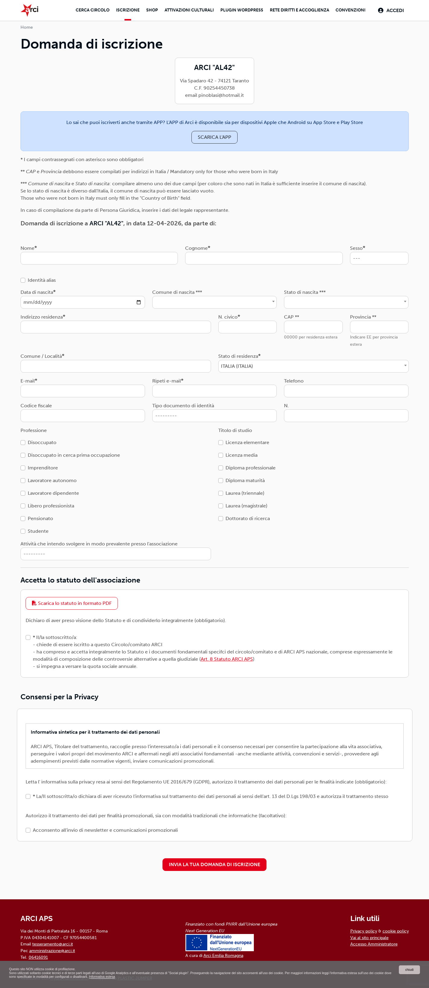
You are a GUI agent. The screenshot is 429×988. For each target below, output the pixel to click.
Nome (27, 247)
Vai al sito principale (369, 936)
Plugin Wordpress (239, 10)
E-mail (28, 380)
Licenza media (241, 454)
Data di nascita (37, 291)
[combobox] (214, 301)
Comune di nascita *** (177, 291)
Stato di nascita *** (305, 291)
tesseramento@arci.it (52, 943)
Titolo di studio (235, 429)
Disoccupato (42, 441)
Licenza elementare (247, 441)
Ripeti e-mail (166, 380)
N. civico (228, 316)
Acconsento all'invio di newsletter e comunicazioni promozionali (105, 829)
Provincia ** (363, 316)
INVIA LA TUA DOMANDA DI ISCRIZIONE (214, 863)
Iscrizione (124, 10)
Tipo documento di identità (183, 404)
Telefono (294, 380)
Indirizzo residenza (42, 316)
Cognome (196, 247)
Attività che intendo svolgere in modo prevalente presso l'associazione (99, 542)
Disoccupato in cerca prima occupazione (74, 454)
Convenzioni (349, 10)
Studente (38, 530)
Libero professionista (51, 504)
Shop (149, 10)
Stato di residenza (238, 355)
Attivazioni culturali (186, 10)
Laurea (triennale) (245, 492)
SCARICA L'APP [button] (214, 136)
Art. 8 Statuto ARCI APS (227, 658)
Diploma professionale (251, 466)
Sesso (356, 247)
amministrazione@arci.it (52, 949)
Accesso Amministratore (374, 943)
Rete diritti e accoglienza (297, 10)
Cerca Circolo (89, 10)
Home (27, 26)
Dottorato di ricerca (248, 517)
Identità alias (42, 279)
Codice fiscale (36, 404)
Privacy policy (363, 930)
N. (286, 404)
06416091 (38, 956)
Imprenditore (43, 466)
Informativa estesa (165, 976)
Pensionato (40, 517)
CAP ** (291, 316)
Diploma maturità (245, 479)
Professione (34, 429)
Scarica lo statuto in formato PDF (72, 602)
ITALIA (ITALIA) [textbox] (237, 365)
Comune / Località (41, 355)
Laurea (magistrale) (246, 504)
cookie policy (396, 930)
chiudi (409, 968)
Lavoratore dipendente (53, 492)
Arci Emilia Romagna (223, 954)
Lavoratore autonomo (52, 479)
